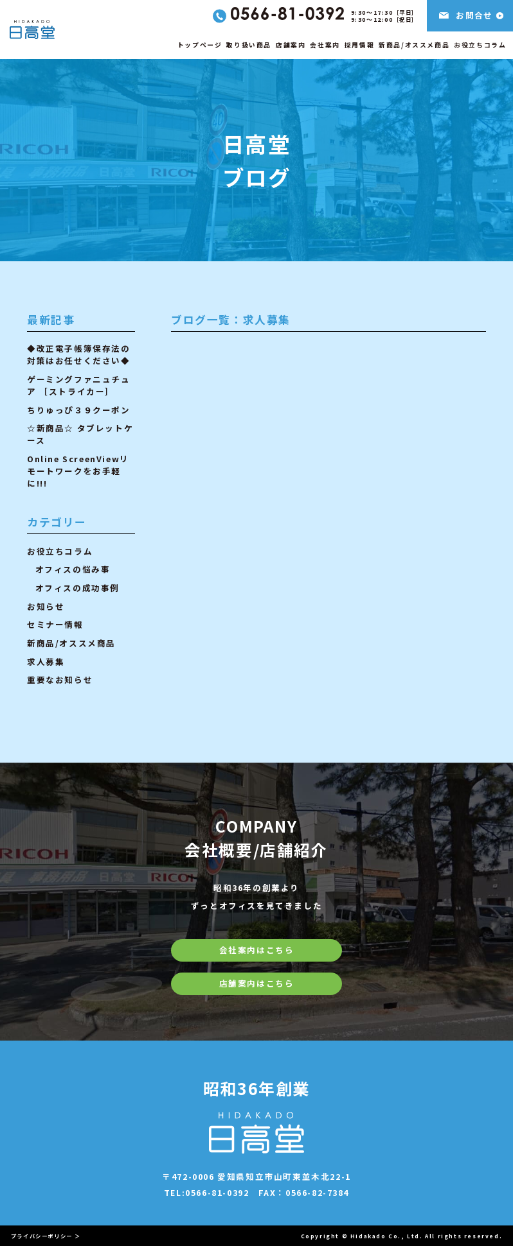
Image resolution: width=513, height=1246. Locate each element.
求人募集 (45, 661)
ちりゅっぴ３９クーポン (78, 410)
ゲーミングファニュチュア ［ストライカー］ (78, 385)
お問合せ (474, 15)
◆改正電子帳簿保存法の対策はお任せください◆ (78, 354)
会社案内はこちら (256, 950)
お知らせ (45, 606)
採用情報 (359, 44)
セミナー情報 (55, 624)
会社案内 (324, 44)
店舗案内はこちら (256, 983)
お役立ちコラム (480, 44)
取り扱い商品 (248, 44)
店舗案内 (290, 44)
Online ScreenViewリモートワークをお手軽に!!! (78, 471)
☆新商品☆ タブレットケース (80, 434)
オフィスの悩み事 (73, 569)
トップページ (199, 44)
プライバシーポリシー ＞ (46, 1236)
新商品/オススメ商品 (414, 44)
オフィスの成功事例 (77, 588)
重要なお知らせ (60, 679)
